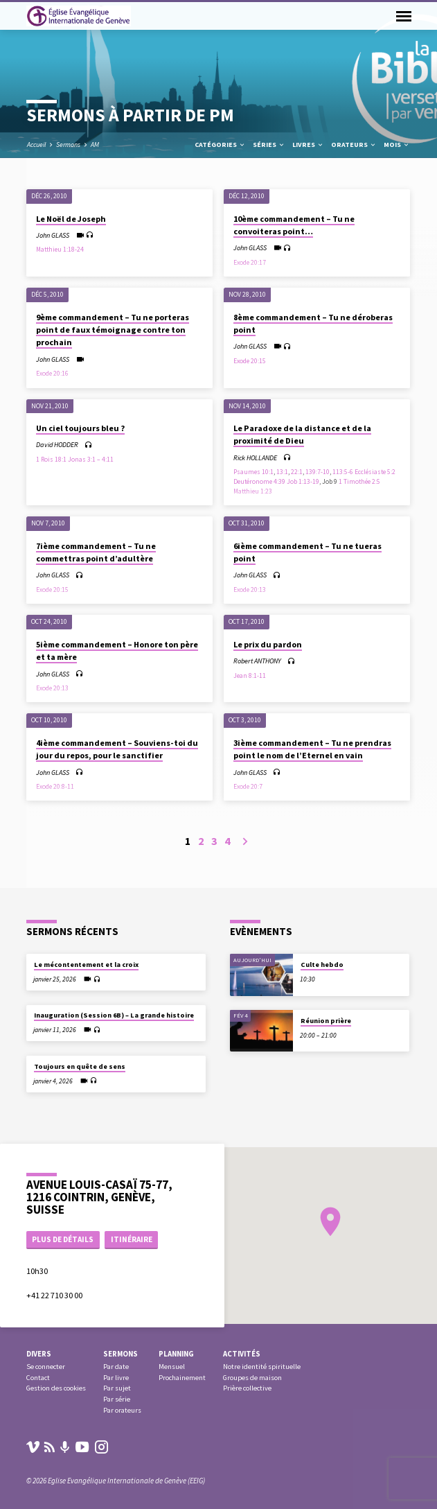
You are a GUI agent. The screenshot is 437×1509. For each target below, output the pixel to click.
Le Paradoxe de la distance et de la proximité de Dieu (302, 434)
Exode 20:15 (249, 361)
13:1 (282, 472)
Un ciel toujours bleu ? (80, 428)
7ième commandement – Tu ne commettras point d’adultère (96, 552)
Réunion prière (326, 1020)
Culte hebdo (322, 964)
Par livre (116, 1377)
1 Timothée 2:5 (359, 482)
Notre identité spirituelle (262, 1366)
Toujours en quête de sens (79, 1066)
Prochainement (182, 1377)
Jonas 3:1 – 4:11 (91, 459)
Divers (38, 1354)
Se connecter (45, 1366)
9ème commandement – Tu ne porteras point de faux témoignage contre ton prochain (112, 329)
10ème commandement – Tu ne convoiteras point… (294, 224)
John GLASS (52, 235)
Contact (38, 1377)
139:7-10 (317, 472)
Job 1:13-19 (303, 482)
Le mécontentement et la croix (86, 964)
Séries (269, 144)
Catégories (220, 144)
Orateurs (354, 144)
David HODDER (57, 444)
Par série (116, 1399)
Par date (116, 1366)
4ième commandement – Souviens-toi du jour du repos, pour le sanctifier (117, 749)
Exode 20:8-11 (55, 787)
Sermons (68, 144)
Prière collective (247, 1388)
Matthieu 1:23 (252, 491)
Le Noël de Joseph (71, 218)
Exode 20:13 (249, 590)
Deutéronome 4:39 (259, 482)
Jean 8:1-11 (249, 676)
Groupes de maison (252, 1377)
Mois (397, 144)
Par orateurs (122, 1410)
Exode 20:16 (52, 373)
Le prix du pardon (267, 644)
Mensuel (172, 1366)
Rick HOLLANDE (255, 457)
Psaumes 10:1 (253, 472)
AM (95, 144)
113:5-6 (342, 472)
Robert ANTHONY (257, 660)
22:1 (297, 472)
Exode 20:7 (247, 787)
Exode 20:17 (249, 263)
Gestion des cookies (56, 1388)
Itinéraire (131, 1239)
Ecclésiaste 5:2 (375, 472)
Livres (308, 144)
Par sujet (117, 1388)
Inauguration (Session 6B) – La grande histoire (114, 1015)
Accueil (36, 144)
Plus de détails (62, 1239)
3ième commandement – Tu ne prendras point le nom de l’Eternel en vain (312, 749)
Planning (176, 1354)
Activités (241, 1354)
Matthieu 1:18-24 (60, 249)
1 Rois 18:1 (51, 459)
